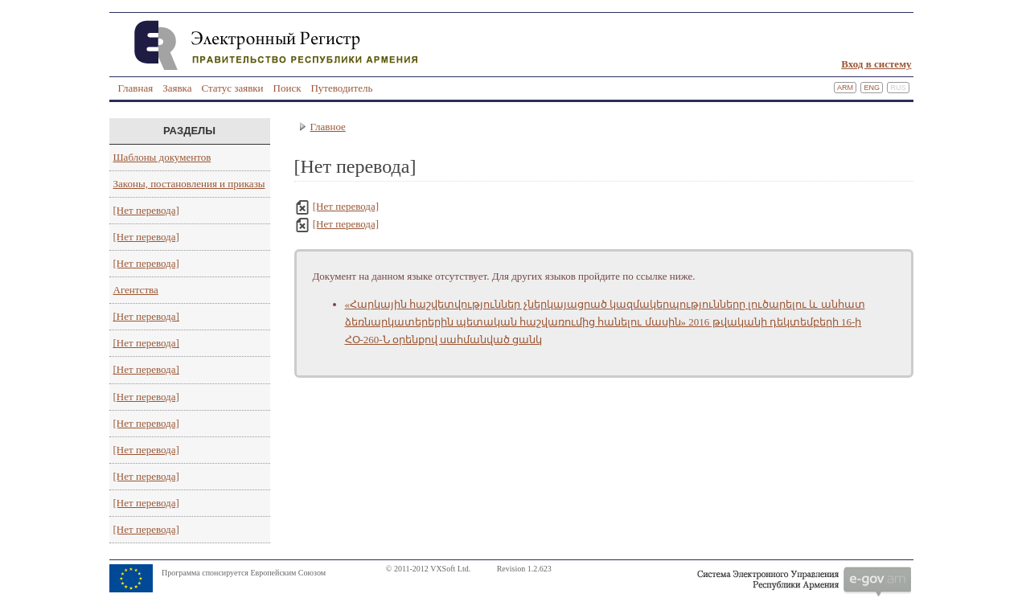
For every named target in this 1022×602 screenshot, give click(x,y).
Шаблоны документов (162, 157)
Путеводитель (341, 88)
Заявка (176, 88)
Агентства (135, 290)
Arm (845, 88)
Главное (328, 127)
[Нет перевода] (146, 210)
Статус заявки (232, 88)
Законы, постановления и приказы (189, 184)
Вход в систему (876, 64)
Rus (897, 88)
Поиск (287, 88)
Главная (136, 88)
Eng (872, 88)
